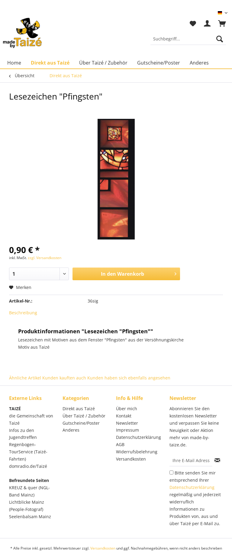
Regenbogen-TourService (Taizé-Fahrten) (28, 452)
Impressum (127, 430)
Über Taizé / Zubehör (84, 416)
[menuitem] (188, 42)
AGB (120, 444)
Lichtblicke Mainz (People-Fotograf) (26, 505)
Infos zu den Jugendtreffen (23, 433)
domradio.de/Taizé (28, 466)
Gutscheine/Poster (81, 423)
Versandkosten (131, 459)
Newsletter (127, 423)
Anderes (71, 430)
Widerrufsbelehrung (136, 452)
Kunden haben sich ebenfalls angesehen (128, 378)
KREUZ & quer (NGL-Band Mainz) (29, 491)
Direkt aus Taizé (79, 408)
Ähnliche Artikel (25, 378)
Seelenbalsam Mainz (30, 516)
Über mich (126, 408)
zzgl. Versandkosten (44, 257)
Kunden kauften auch (64, 378)
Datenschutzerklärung (138, 437)
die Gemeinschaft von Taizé (31, 419)
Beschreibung (23, 312)
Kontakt (123, 416)
